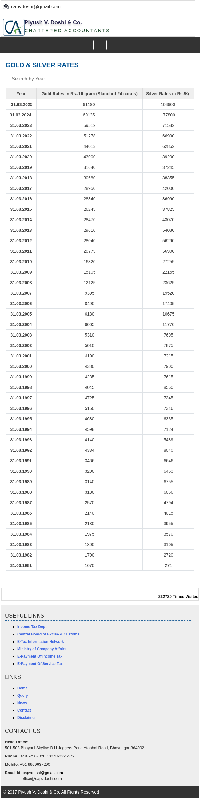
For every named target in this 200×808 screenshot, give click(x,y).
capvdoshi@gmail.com (36, 6)
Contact (24, 710)
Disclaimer (26, 718)
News (22, 703)
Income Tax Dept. (32, 627)
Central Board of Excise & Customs (48, 634)
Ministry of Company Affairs (41, 649)
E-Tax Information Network (40, 641)
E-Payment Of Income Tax (39, 656)
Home (22, 688)
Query (22, 695)
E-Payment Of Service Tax (40, 664)
